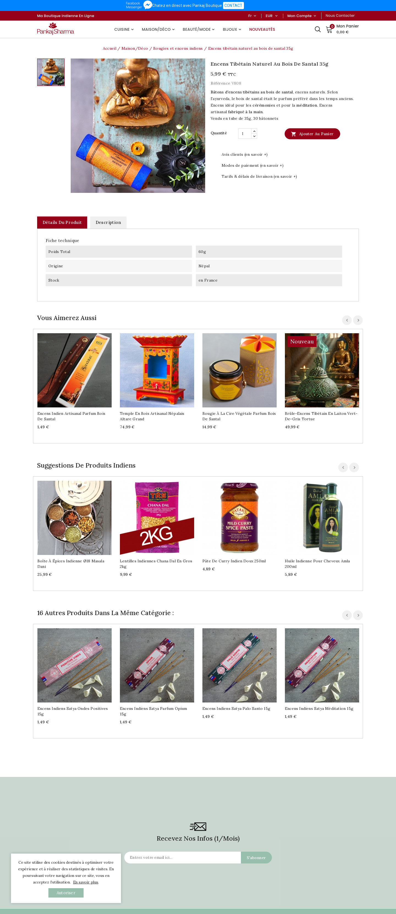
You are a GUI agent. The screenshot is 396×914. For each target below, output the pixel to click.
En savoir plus (85, 882)
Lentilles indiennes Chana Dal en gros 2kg (156, 564)
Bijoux (232, 29)
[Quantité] (244, 133)
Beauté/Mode (199, 29)
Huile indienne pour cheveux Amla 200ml (317, 564)
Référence (220, 83)
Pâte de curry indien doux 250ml (234, 561)
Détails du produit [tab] (62, 222)
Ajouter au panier (312, 134)
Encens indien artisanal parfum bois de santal (71, 416)
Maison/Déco (159, 29)
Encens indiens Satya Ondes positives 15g (72, 711)
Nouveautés (262, 29)
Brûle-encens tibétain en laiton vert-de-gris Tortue (321, 416)
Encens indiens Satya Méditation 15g (319, 708)
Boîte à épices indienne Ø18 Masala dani (70, 564)
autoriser (66, 892)
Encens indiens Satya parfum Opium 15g (153, 711)
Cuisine (124, 29)
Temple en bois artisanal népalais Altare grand (152, 416)
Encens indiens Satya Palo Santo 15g (236, 708)
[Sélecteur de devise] (276, 16)
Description (108, 222)
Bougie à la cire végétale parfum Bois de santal (239, 416)
